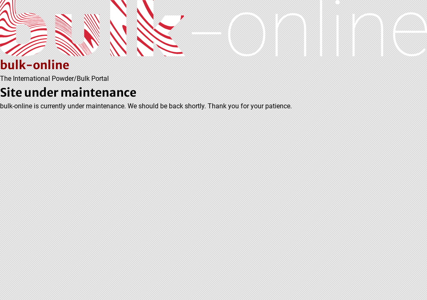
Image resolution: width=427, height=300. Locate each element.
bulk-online (34, 65)
